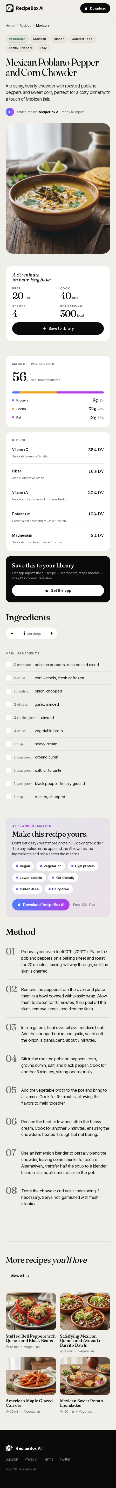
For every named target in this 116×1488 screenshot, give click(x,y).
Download (95, 8)
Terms (48, 1459)
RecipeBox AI (24, 8)
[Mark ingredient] (8, 665)
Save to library (58, 328)
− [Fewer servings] (11, 633)
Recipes (25, 25)
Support (12, 1459)
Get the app (58, 590)
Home (10, 25)
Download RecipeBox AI (40, 904)
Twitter (65, 1459)
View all (20, 1276)
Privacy (31, 1459)
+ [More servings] (51, 633)
